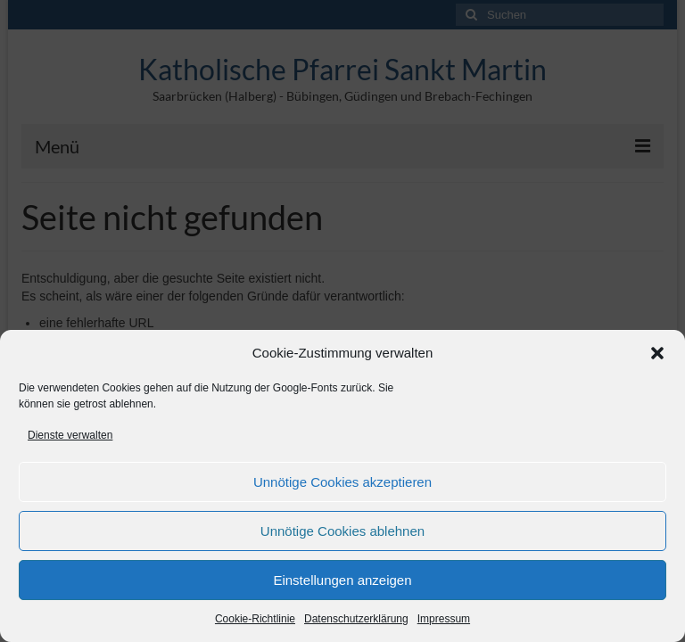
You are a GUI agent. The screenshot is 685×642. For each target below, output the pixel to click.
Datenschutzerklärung (356, 619)
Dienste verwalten (70, 435)
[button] (657, 353)
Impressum (443, 619)
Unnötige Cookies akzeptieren (342, 482)
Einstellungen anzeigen (342, 580)
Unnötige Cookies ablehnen (342, 531)
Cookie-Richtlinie (255, 619)
